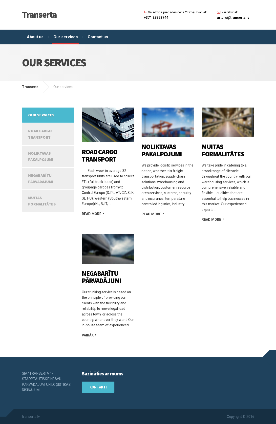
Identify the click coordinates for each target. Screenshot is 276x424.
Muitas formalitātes (223, 150)
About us (35, 37)
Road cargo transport (99, 155)
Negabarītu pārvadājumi (101, 277)
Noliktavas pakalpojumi (162, 150)
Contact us (98, 37)
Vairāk (88, 335)
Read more (91, 214)
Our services (65, 37)
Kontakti (98, 387)
